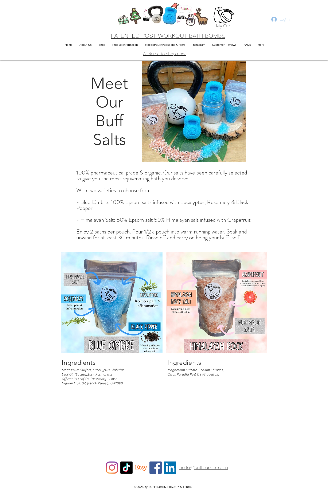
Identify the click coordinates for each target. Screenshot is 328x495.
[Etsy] (141, 467)
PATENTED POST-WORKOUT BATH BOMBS (168, 35)
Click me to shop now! (164, 53)
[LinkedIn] (170, 467)
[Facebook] (155, 467)
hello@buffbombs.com (203, 467)
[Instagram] (112, 467)
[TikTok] (126, 467)
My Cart (224, 25)
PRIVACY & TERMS (179, 486)
